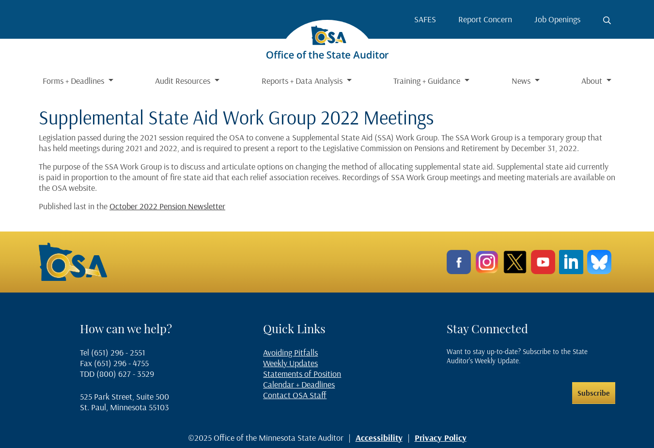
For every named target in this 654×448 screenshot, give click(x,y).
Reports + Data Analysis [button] (303, 80)
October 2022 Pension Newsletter (167, 206)
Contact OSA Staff (295, 395)
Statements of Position (302, 373)
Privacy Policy (441, 437)
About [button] (592, 80)
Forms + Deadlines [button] (74, 80)
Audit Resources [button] (183, 80)
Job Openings (557, 19)
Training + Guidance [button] (427, 80)
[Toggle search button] (607, 20)
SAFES (425, 19)
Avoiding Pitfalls (290, 352)
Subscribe (593, 393)
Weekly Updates (290, 363)
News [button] (522, 80)
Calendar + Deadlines (299, 384)
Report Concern (485, 19)
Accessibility (379, 437)
